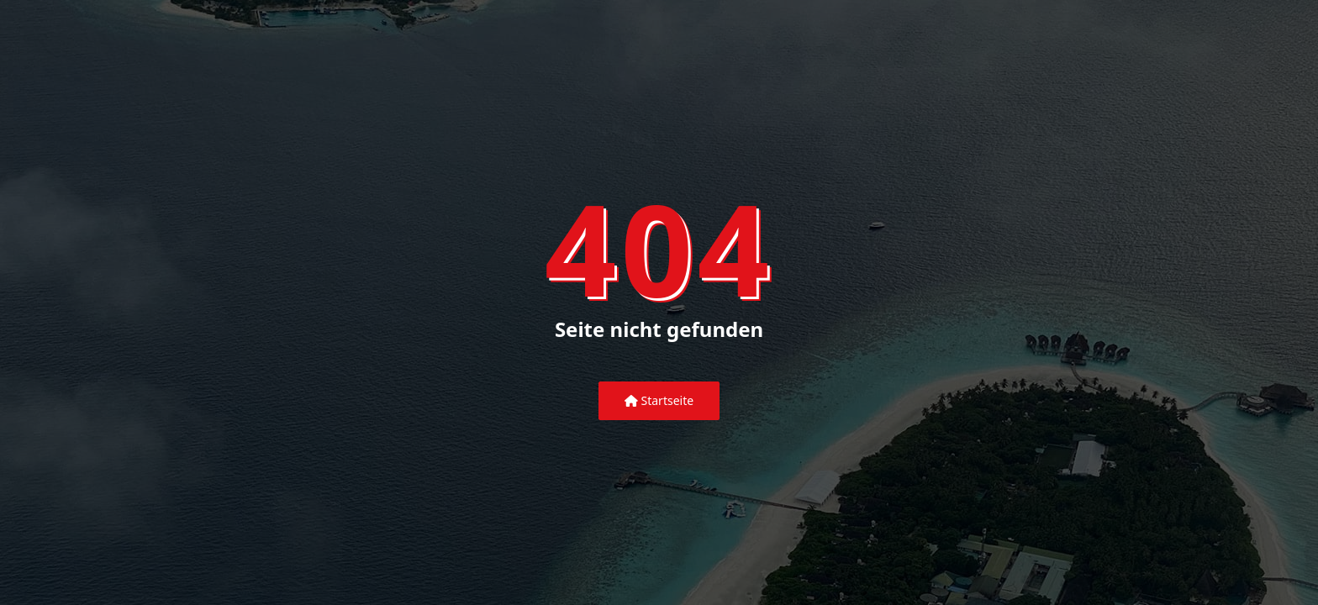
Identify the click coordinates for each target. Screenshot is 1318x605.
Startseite (659, 400)
